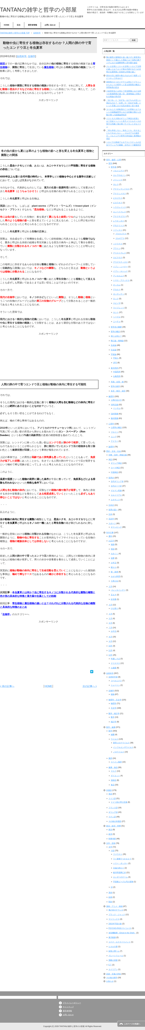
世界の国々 (113, 510)
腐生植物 (49, 67)
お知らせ (110, 981)
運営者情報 (32, 25)
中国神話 (114, 472)
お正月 (111, 541)
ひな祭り (114, 608)
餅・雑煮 (114, 572)
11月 (110, 650)
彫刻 (110, 902)
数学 (112, 717)
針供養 (113, 599)
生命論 (113, 345)
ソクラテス (117, 244)
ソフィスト (117, 230)
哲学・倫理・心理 (113, 160)
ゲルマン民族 (116, 490)
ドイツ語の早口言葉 (119, 802)
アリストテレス (119, 253)
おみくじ (114, 554)
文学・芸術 (110, 843)
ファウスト (117, 854)
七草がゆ (114, 581)
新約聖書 (114, 418)
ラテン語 (112, 817)
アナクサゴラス (119, 216)
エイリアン (113, 969)
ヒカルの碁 (113, 946)
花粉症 (113, 780)
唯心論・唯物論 (117, 341)
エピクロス (117, 257)
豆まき (113, 595)
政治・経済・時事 (113, 826)
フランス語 (113, 808)
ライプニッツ (118, 308)
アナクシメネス (119, 194)
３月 (110, 605)
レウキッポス (118, 221)
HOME (6, 25)
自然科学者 (113, 677)
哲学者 (113, 167)
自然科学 (22, 56)
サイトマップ (68, 1007)
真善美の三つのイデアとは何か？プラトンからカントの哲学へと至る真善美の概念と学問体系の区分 (123, 84)
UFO (115, 363)
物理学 (113, 703)
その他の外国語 (115, 821)
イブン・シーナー (120, 267)
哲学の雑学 (115, 386)
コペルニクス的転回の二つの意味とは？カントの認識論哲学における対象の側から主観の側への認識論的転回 (123, 112)
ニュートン (115, 685)
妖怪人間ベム (114, 951)
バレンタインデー (118, 590)
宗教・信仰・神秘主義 (118, 455)
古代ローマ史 (116, 486)
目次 (18, 25)
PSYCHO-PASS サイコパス (120, 928)
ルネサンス (115, 500)
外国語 (109, 790)
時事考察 (112, 839)
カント (116, 312)
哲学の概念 (115, 331)
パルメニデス (118, 171)
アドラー (114, 441)
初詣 (112, 549)
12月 (110, 655)
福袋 (112, 544)
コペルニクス (116, 681)
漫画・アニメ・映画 (114, 906)
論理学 (111, 447)
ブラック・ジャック (117, 914)
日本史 (111, 505)
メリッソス (117, 180)
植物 (112, 694)
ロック (116, 299)
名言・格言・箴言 (118, 391)
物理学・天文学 (115, 700)
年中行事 (110, 533)
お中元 (113, 631)
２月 (110, 586)
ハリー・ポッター (120, 863)
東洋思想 (114, 368)
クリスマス (115, 663)
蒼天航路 (112, 937)
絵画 (110, 897)
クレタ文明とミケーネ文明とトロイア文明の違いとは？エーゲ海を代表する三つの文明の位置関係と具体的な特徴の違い (123, 69)
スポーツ (112, 523)
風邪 (110, 758)
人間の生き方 (116, 400)
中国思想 (116, 372)
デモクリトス (118, 225)
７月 (110, 628)
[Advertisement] (48, 123)
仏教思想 (116, 376)
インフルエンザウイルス (123, 747)
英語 (110, 794)
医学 (110, 731)
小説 (112, 851)
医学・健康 (110, 727)
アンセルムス (118, 276)
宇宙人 (116, 358)
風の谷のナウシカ (116, 910)
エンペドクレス (119, 212)
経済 (110, 834)
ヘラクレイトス (119, 207)
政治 (110, 830)
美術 (110, 893)
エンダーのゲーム (120, 877)
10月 (110, 646)
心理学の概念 (116, 427)
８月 (110, 637)
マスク (113, 771)
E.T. (110, 965)
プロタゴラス (120, 234)
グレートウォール (116, 956)
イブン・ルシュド (120, 271)
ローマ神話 (115, 468)
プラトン (116, 248)
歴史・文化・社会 (113, 451)
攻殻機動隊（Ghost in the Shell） (122, 933)
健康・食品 (113, 767)
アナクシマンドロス (121, 189)
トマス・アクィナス (121, 280)
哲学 (110, 163)
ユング (113, 437)
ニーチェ (116, 321)
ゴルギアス (120, 238)
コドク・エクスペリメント (119, 942)
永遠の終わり (118, 868)
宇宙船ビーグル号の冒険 (123, 882)
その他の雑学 (111, 978)
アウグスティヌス (120, 262)
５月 (110, 618)
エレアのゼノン (119, 175)
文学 (110, 847)
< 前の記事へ (7, 686)
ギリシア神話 (116, 463)
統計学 (113, 722)
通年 (110, 536)
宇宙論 (113, 354)
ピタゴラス (117, 198)
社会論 (113, 350)
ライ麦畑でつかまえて (122, 859)
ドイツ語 (112, 798)
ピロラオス (117, 203)
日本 (110, 514)
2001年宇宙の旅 (115, 924)
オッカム (116, 285)
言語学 (111, 519)
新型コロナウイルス (121, 743)
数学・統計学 (114, 713)
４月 (110, 614)
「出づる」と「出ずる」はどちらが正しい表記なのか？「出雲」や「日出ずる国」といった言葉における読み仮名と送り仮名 (123, 103)
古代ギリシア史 (117, 481)
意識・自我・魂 (117, 382)
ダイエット (115, 776)
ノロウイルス (118, 752)
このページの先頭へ (132, 1024)
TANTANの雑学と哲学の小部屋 (38, 10)
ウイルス (114, 739)
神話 (110, 459)
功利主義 (114, 405)
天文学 (113, 708)
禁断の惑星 (113, 960)
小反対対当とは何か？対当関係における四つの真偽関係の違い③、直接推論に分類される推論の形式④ (123, 94)
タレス (116, 184)
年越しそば (115, 659)
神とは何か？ (116, 336)
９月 (110, 641)
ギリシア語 (113, 812)
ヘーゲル (116, 317)
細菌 (112, 734)
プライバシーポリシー (72, 1003)
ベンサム (116, 408)
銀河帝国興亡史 (119, 872)
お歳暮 (113, 668)
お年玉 (113, 563)
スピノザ (116, 303)
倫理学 (111, 396)
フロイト (114, 432)
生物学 (31, 56)
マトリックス (114, 919)
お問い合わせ (50, 25)
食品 (112, 785)
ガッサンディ (118, 294)
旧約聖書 (114, 414)
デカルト (116, 289)
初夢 (112, 558)
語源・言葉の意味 (113, 974)
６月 (110, 623)
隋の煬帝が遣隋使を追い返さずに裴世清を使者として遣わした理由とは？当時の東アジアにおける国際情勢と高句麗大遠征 (123, 60)
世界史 (111, 478)
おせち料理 (115, 576)
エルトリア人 (116, 495)
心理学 (111, 424)
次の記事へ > (90, 686)
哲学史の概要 (116, 327)
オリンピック (116, 527)
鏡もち (113, 567)
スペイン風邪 (116, 762)
